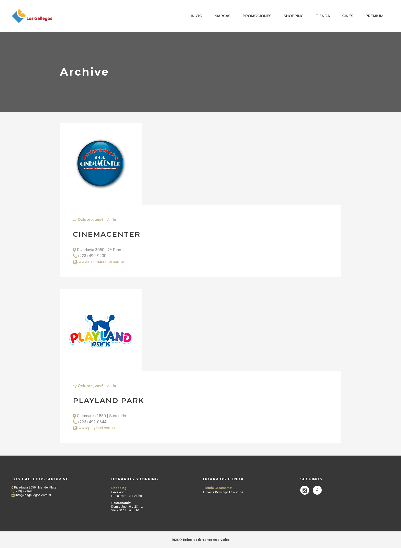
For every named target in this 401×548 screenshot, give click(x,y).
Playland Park (108, 400)
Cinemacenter (106, 234)
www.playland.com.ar (97, 427)
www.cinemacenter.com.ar (102, 261)
